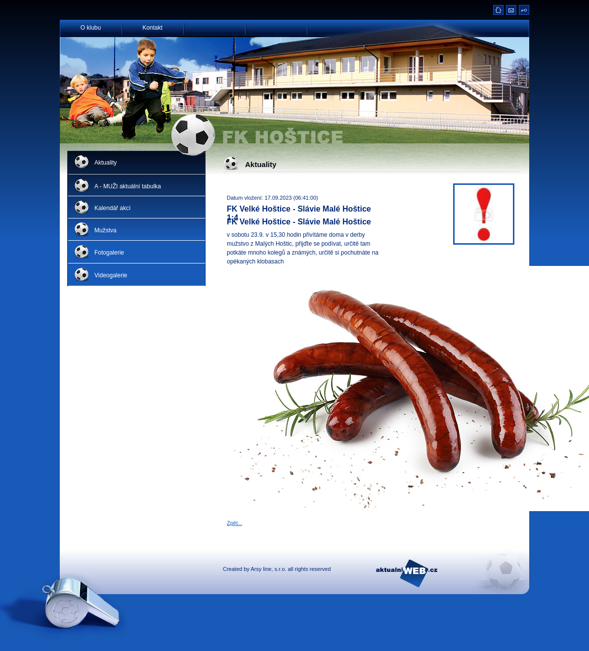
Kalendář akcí (112, 208)
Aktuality (105, 162)
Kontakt (152, 27)
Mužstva (105, 230)
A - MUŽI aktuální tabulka (127, 186)
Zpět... (234, 523)
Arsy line (261, 569)
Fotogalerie (109, 252)
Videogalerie (110, 275)
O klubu (91, 27)
